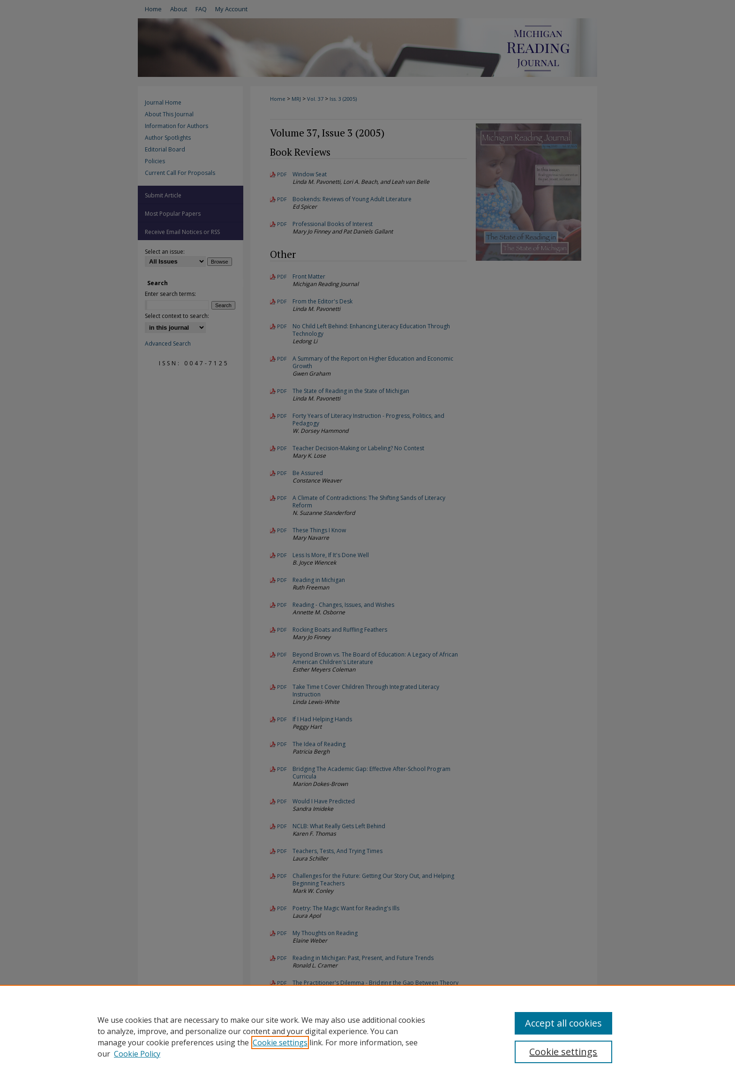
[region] (367, 1036)
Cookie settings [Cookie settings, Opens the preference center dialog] (563, 1051)
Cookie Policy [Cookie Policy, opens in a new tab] (137, 1054)
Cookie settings (280, 1042)
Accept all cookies (563, 1023)
